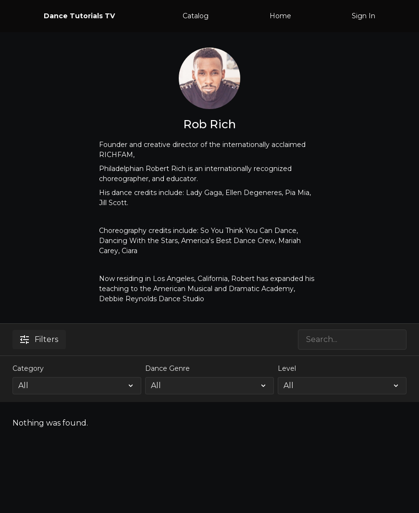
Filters (39, 339)
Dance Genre (167, 368)
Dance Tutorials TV (79, 16)
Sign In (363, 16)
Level (287, 368)
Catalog (196, 16)
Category (28, 368)
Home (280, 16)
